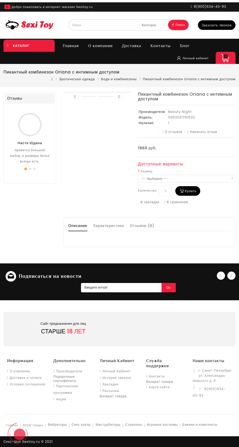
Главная (71, 45)
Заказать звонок (216, 25)
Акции (61, 399)
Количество (147, 190)
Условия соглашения (28, 384)
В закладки (148, 202)
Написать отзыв (202, 131)
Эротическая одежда (77, 79)
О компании (100, 45)
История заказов (116, 377)
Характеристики (108, 225)
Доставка (131, 45)
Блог (185, 45)
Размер (147, 171)
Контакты (161, 45)
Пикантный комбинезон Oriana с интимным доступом (189, 79)
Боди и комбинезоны (119, 79)
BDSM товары (33, 425)
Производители (69, 371)
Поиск (178, 25)
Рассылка (110, 390)
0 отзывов (172, 131)
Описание (77, 225)
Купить (191, 191)
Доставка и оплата (26, 377)
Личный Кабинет (116, 371)
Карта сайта (159, 387)
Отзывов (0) (142, 225)
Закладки (110, 384)
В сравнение (176, 202)
